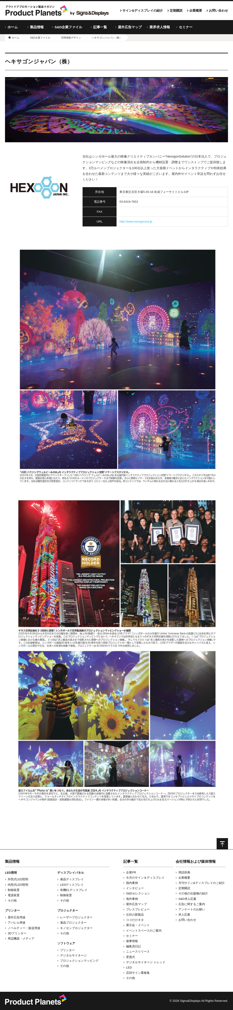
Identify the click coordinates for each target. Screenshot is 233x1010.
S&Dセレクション (138, 893)
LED (129, 967)
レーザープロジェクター (76, 917)
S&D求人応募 (187, 899)
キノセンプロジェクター (76, 928)
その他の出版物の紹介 (193, 893)
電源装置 (14, 895)
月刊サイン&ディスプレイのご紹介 (201, 883)
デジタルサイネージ (73, 955)
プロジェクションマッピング (79, 960)
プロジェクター (67, 910)
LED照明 (11, 872)
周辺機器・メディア (21, 938)
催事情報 (132, 941)
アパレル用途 (16, 922)
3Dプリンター (17, 933)
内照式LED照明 (18, 884)
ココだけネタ (135, 920)
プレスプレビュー (138, 909)
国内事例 (132, 883)
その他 (12, 900)
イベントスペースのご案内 (144, 930)
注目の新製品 (135, 914)
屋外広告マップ (130, 27)
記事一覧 (100, 27)
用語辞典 (184, 872)
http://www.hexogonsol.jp (135, 221)
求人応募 (184, 914)
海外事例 (132, 899)
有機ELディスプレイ (73, 890)
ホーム (13, 27)
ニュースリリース (138, 951)
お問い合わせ (218, 10)
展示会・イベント (138, 925)
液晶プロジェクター (73, 922)
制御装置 (14, 890)
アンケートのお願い (191, 909)
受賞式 (130, 957)
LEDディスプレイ (72, 884)
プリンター (12, 910)
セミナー (185, 27)
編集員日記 (133, 946)
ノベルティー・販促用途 (24, 928)
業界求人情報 (159, 27)
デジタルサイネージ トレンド (145, 962)
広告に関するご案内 (191, 904)
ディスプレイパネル (70, 872)
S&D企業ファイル (68, 27)
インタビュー (135, 888)
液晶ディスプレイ (72, 879)
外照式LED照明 (18, 879)
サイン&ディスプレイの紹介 (142, 10)
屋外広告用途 (16, 917)
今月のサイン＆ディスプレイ (145, 877)
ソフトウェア (66, 943)
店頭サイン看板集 (138, 972)
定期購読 (176, 10)
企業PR (131, 872)
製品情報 (37, 27)
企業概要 (195, 10)
